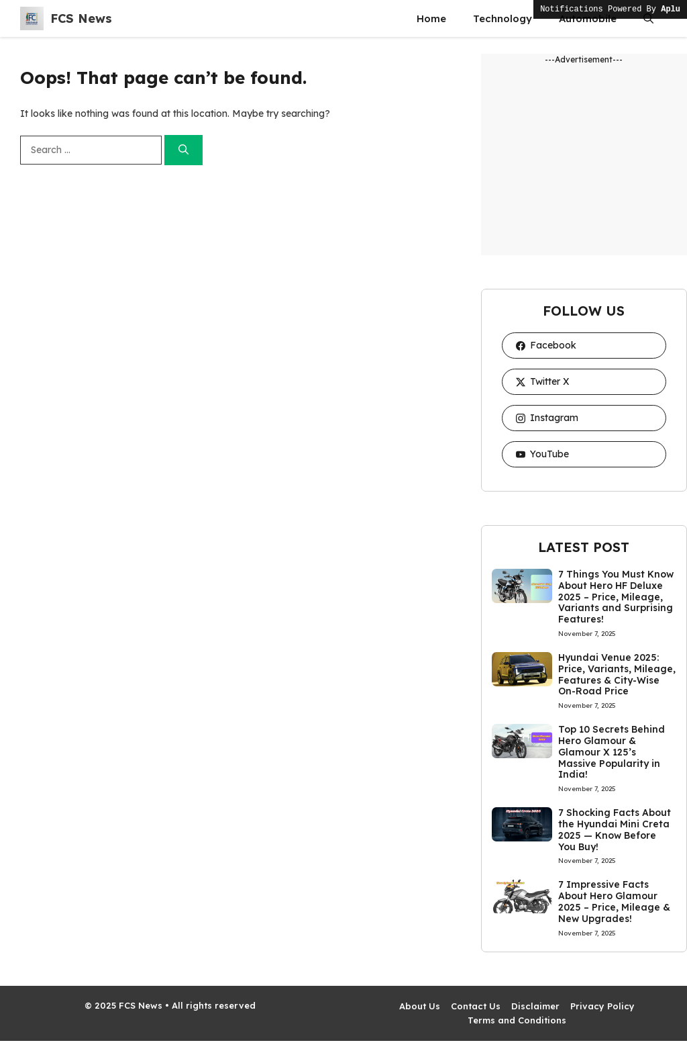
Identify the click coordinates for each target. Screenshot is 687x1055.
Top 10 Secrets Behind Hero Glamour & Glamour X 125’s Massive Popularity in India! (611, 751)
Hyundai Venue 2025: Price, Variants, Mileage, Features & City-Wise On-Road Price (617, 674)
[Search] (183, 150)
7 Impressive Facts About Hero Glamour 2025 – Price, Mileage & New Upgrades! (614, 901)
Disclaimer (535, 1006)
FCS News (81, 18)
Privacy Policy (602, 1006)
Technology (502, 18)
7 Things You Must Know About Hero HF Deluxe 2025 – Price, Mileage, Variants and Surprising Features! (616, 596)
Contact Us (475, 1006)
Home (431, 18)
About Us (419, 1006)
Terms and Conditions (517, 1020)
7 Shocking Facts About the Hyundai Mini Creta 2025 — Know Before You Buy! (614, 829)
